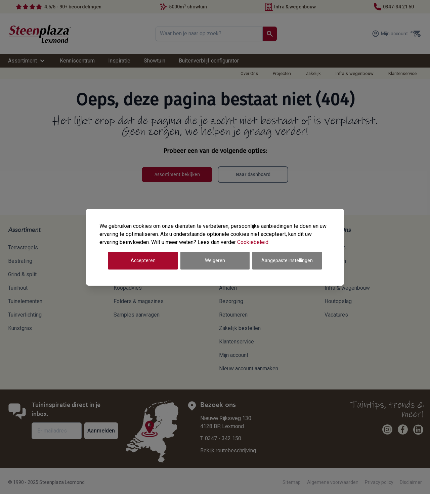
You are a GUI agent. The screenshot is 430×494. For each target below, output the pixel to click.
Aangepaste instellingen (287, 260)
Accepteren (143, 260)
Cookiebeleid (252, 242)
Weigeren (215, 260)
